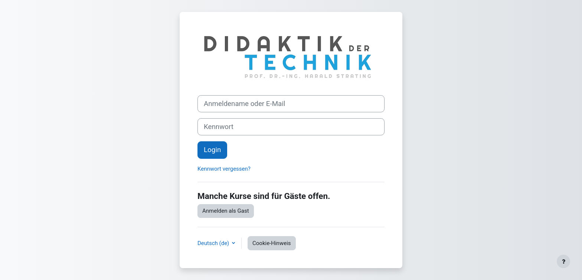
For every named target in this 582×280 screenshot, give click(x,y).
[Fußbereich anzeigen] (563, 261)
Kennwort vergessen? (224, 168)
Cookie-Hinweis (271, 243)
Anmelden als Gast (225, 210)
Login (212, 150)
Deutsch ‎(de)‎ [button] (213, 243)
